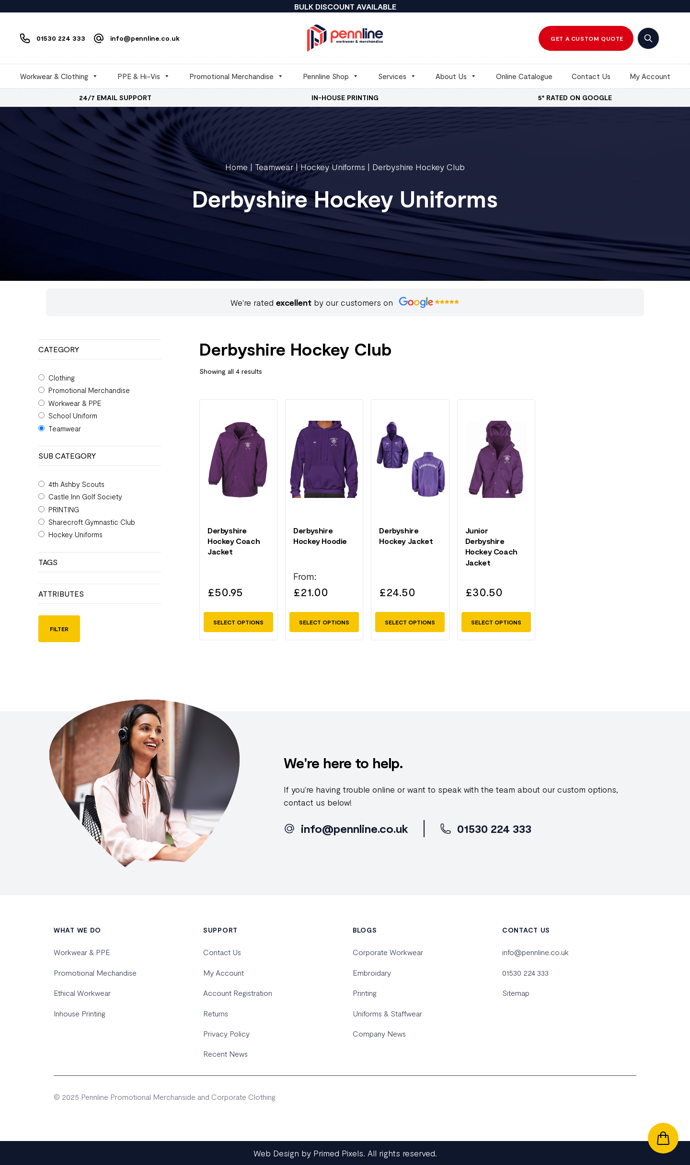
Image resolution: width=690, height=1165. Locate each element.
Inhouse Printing (79, 1013)
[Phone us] (50, 38)
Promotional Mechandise (95, 972)
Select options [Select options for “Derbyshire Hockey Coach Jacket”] (238, 622)
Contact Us (591, 76)
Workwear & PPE (74, 403)
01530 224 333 (525, 972)
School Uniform (72, 415)
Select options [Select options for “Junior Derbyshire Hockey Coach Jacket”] (496, 622)
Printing (365, 992)
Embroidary (372, 972)
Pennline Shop (331, 76)
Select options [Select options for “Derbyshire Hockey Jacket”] (410, 622)
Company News (379, 1033)
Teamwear (274, 166)
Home (236, 166)
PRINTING (63, 509)
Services (397, 76)
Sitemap (515, 992)
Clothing (61, 377)
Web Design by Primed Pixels (308, 1153)
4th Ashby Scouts (76, 484)
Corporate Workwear (388, 952)
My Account (650, 76)
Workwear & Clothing (59, 76)
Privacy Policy (226, 1033)
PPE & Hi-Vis (143, 76)
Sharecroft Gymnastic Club (91, 522)
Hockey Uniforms (332, 166)
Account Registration (237, 992)
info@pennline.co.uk (535, 952)
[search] (648, 38)
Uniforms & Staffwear (387, 1013)
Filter (59, 628)
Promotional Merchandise (236, 76)
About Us (456, 76)
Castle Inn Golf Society (85, 496)
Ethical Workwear (82, 992)
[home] (345, 38)
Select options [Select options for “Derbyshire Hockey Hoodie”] (324, 622)
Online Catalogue (524, 76)
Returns (215, 1013)
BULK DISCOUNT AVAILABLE (345, 6)
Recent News (225, 1053)
